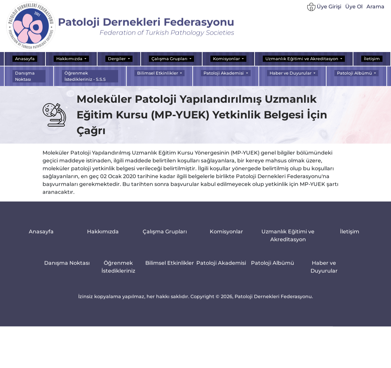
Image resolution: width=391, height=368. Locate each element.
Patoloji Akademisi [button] (224, 73)
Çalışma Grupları (165, 235)
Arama (375, 9)
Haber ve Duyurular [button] (291, 73)
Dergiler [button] (117, 58)
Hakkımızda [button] (69, 58)
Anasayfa (25, 58)
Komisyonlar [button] (227, 58)
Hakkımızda (103, 235)
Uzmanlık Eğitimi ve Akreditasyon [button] (302, 58)
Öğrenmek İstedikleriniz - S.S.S (85, 76)
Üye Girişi (324, 9)
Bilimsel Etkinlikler (169, 267)
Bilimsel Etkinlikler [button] (158, 73)
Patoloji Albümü (272, 267)
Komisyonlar (226, 235)
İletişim (372, 58)
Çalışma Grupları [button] (169, 58)
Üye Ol (354, 9)
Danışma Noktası (25, 76)
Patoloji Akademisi (221, 267)
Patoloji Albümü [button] (355, 73)
